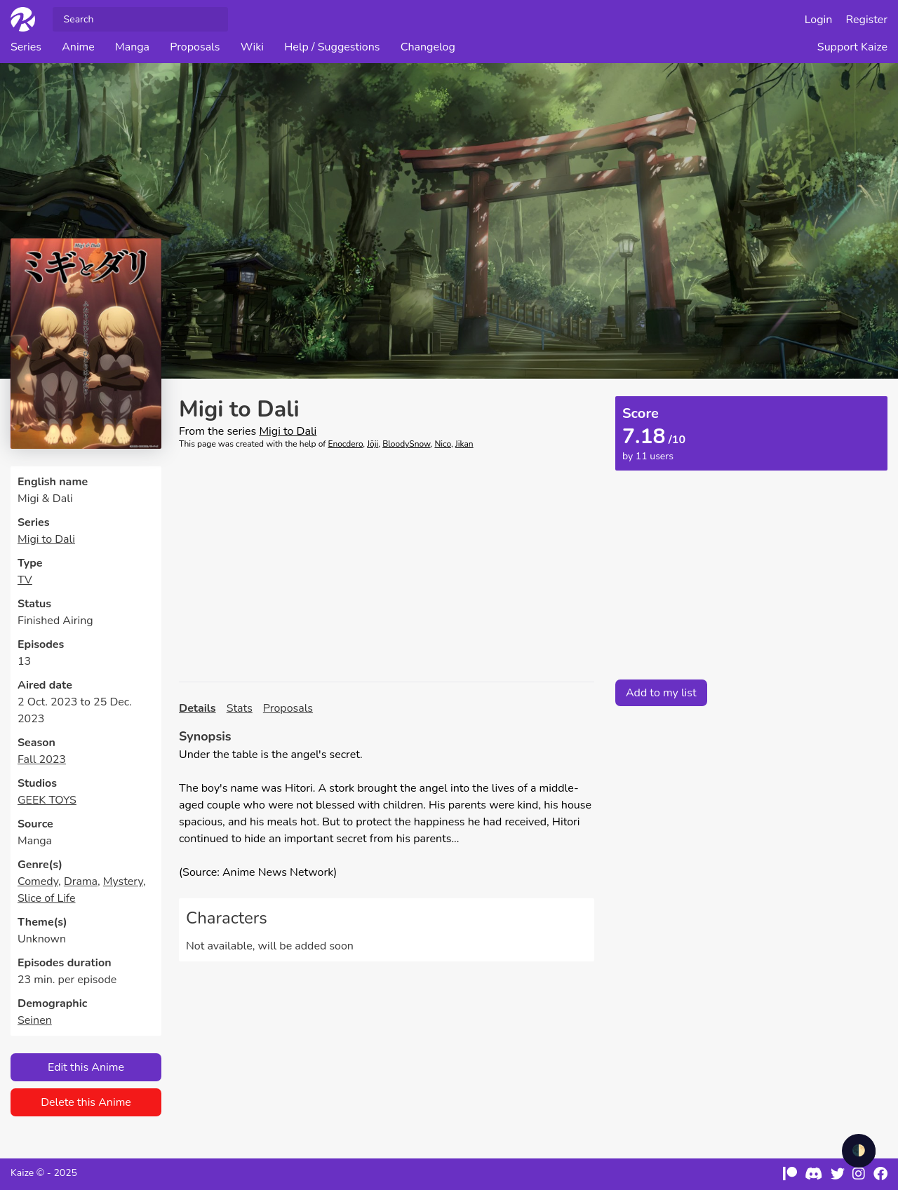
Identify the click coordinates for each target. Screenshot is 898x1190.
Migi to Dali (46, 539)
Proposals (195, 47)
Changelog (428, 47)
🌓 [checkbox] (859, 1150)
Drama (81, 881)
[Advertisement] (386, 566)
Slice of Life (46, 898)
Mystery (123, 881)
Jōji (372, 443)
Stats (240, 708)
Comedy (38, 881)
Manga (132, 47)
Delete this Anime (86, 1102)
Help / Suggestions (332, 47)
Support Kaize (852, 47)
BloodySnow (406, 443)
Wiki (252, 47)
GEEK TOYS (47, 800)
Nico (442, 443)
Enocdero (345, 443)
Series (26, 47)
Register (867, 19)
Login (819, 19)
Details (197, 708)
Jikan (464, 443)
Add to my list (661, 693)
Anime (78, 47)
